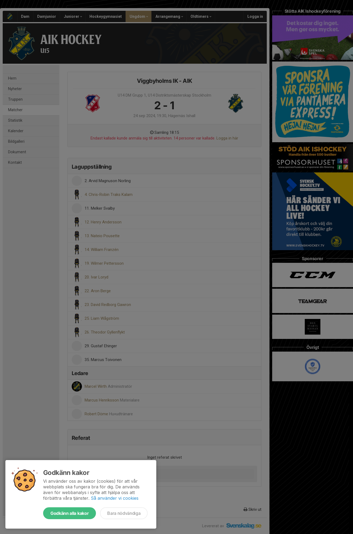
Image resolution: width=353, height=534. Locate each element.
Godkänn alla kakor (69, 513)
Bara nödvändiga (123, 513)
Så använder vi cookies (115, 498)
